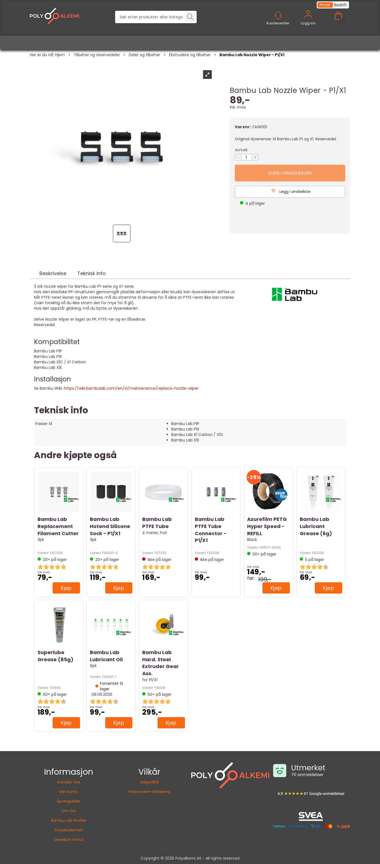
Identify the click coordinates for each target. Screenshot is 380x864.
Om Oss (68, 811)
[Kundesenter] (278, 15)
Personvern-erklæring (149, 791)
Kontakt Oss (68, 782)
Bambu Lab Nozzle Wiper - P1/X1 (251, 55)
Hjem (60, 55)
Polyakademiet (69, 830)
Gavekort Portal (69, 839)
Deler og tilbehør (144, 55)
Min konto (68, 791)
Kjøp (290, 173)
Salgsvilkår (149, 782)
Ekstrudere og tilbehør (190, 55)
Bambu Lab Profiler (69, 820)
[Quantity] (246, 157)
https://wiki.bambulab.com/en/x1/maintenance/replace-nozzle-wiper (131, 388)
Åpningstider (69, 801)
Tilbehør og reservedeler (97, 55)
